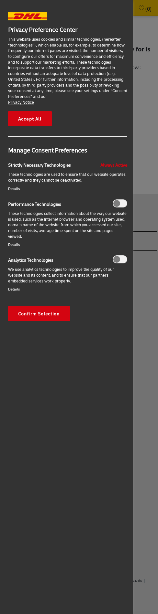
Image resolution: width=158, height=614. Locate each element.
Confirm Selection (39, 313)
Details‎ (14, 188)
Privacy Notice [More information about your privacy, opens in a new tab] (21, 102)
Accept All (30, 118)
